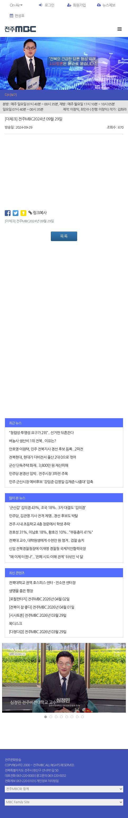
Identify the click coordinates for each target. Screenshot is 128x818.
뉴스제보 (106, 5)
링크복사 (37, 213)
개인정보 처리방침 (47, 781)
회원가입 (76, 5)
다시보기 (11, 95)
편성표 (17, 16)
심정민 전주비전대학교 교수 (33, 702)
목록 (64, 236)
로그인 (49, 5)
